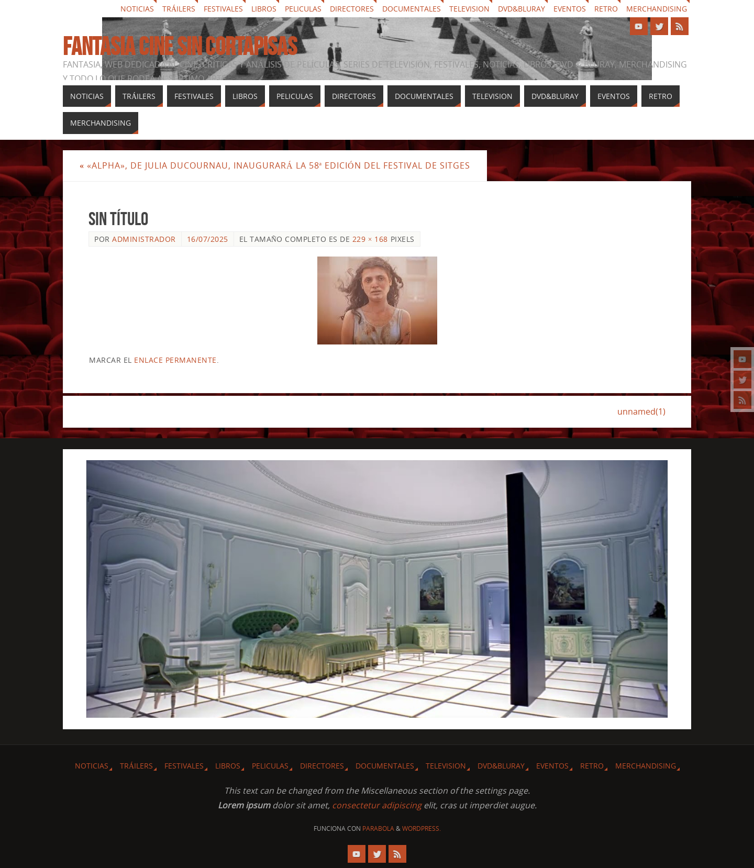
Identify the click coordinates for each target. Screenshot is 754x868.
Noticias (137, 9)
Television (469, 9)
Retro (606, 9)
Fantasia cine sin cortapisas (180, 46)
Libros (263, 9)
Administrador (144, 239)
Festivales (223, 9)
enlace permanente (175, 360)
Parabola (378, 828)
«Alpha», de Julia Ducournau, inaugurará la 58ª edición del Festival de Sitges (275, 165)
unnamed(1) (641, 411)
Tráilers (178, 9)
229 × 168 (370, 239)
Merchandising (656, 9)
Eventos (569, 9)
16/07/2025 (207, 239)
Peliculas (303, 9)
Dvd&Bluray (521, 9)
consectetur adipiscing (377, 805)
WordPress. (421, 828)
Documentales (411, 9)
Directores (352, 9)
